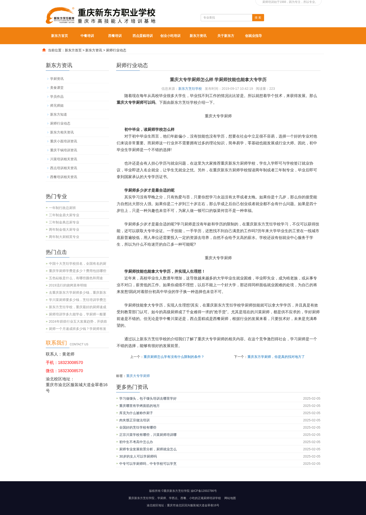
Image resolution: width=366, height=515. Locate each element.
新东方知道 (58, 114)
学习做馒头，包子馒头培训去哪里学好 (148, 398)
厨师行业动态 (116, 50)
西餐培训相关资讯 (63, 177)
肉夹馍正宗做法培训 (134, 420)
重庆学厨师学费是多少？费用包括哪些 (77, 271)
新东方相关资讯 (62, 132)
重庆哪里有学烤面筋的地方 (139, 406)
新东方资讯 (198, 36)
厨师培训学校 (212, 498)
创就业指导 (253, 36)
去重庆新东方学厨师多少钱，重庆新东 (77, 292)
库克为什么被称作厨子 (136, 413)
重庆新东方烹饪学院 (141, 498)
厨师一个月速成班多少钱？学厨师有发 (77, 329)
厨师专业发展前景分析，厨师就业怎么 (148, 449)
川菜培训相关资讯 (63, 159)
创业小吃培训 (170, 36)
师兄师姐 (57, 105)
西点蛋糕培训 (143, 36)
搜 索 (258, 17)
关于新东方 (225, 36)
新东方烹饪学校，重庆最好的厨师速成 (77, 307)
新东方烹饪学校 (190, 88)
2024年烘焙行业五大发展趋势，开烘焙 (78, 321)
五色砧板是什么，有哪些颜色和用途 (76, 278)
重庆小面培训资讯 (63, 141)
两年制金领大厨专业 (64, 229)
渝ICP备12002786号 (204, 491)
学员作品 (57, 96)
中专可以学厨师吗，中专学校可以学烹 (148, 464)
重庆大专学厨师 (138, 376)
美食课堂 (57, 88)
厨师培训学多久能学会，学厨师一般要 (77, 314)
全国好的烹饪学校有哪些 (137, 427)
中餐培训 (87, 36)
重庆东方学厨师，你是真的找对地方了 (276, 357)
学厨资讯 (57, 79)
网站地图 (230, 498)
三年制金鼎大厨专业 (64, 215)
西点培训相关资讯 (63, 168)
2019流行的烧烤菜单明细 (68, 285)
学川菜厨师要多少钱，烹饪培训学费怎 (77, 300)
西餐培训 (115, 36)
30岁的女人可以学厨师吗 (138, 456)
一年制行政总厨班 (62, 208)
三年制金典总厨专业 (64, 222)
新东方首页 (59, 36)
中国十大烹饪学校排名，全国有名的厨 (77, 263)
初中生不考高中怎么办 (136, 442)
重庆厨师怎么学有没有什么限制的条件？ (174, 357)
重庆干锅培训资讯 (63, 150)
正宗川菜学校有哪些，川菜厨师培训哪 (148, 435)
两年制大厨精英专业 (64, 237)
